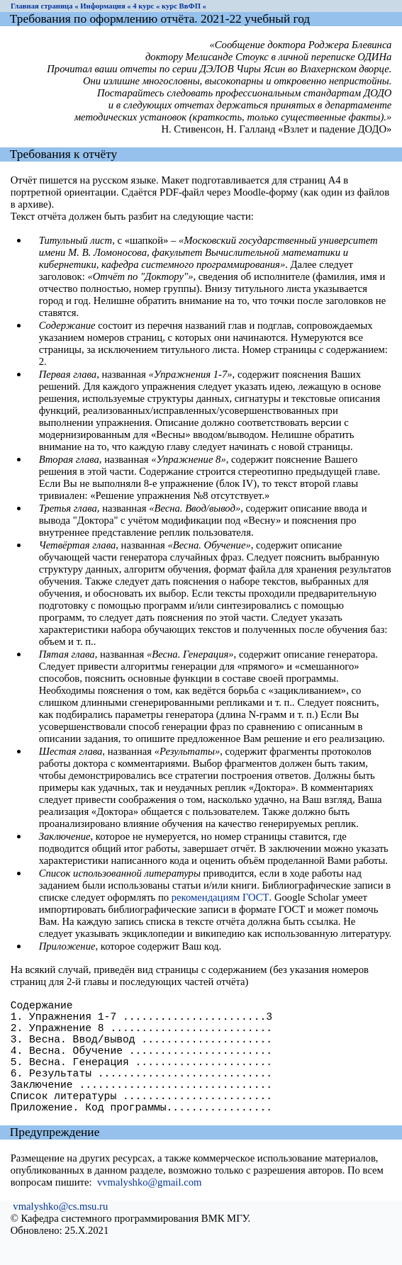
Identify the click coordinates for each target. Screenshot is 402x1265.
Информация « (105, 6)
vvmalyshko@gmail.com (149, 1210)
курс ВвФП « (184, 6)
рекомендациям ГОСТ (220, 897)
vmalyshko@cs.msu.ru (61, 1234)
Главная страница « (45, 6)
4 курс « (146, 6)
